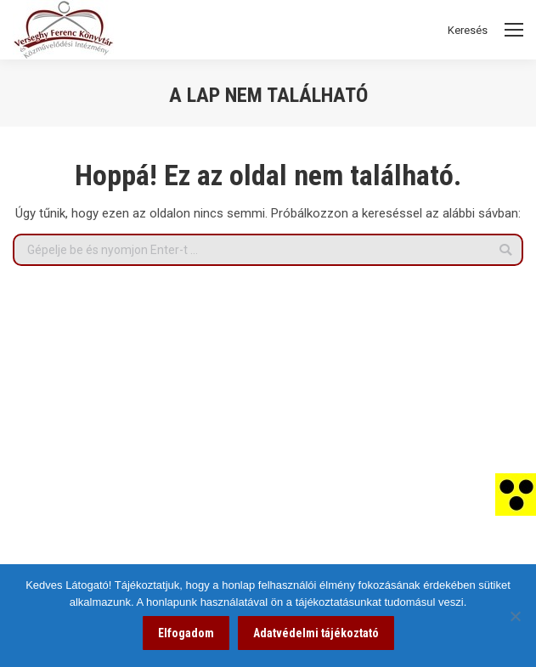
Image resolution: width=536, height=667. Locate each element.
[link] (515, 493)
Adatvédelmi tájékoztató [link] (316, 633)
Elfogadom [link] (186, 633)
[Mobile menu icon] (514, 29)
